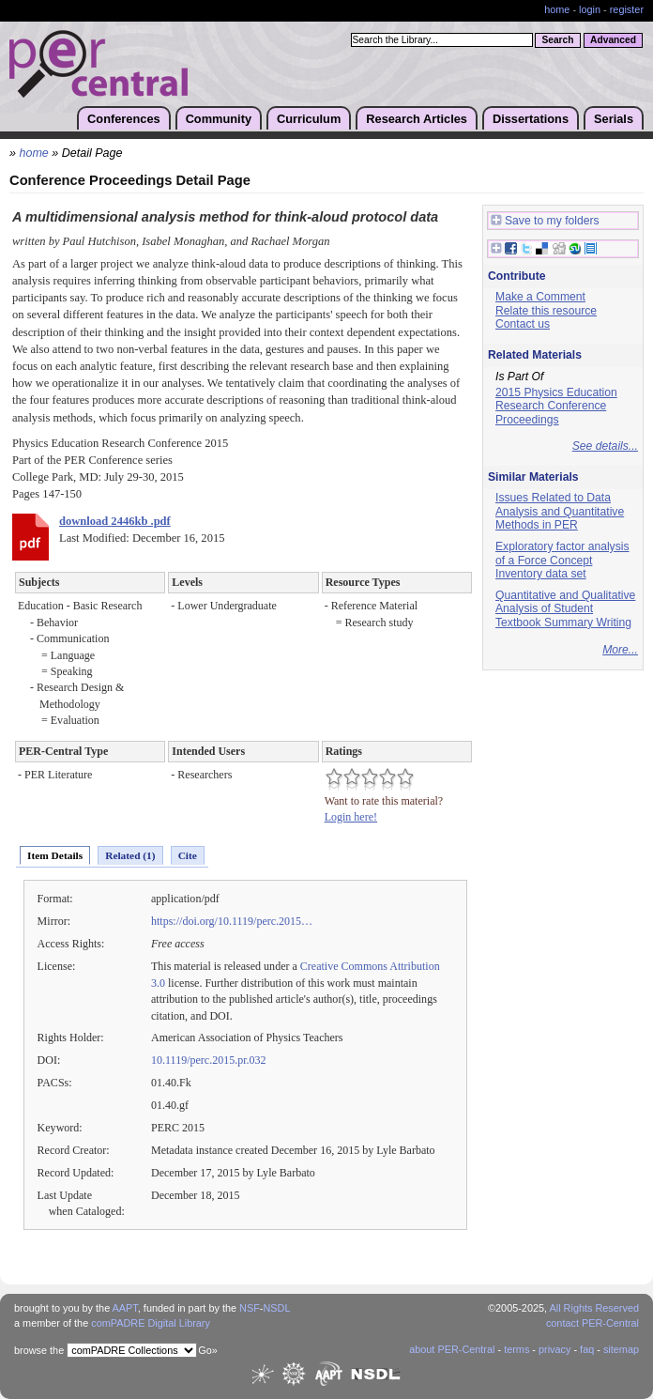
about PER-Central (451, 1349)
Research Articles (416, 119)
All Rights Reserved (595, 1308)
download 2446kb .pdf (115, 521)
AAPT (125, 1308)
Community (218, 119)
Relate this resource (546, 310)
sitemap (621, 1349)
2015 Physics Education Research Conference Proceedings (556, 406)
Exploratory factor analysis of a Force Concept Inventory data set (562, 560)
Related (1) (130, 855)
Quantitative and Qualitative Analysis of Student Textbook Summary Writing (565, 609)
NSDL (276, 1308)
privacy (554, 1349)
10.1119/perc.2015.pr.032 (208, 1060)
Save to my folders (545, 221)
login (589, 9)
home (556, 9)
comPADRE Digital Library (150, 1323)
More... (620, 649)
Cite (187, 855)
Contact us (522, 324)
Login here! (351, 816)
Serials (613, 119)
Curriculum (309, 119)
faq (587, 1349)
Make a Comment (540, 296)
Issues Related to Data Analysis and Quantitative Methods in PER (559, 511)
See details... (605, 446)
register (627, 9)
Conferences (123, 119)
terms (516, 1349)
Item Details (55, 855)
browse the (39, 1350)
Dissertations (531, 119)
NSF (249, 1308)
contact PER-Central (592, 1323)
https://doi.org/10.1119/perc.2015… (231, 921)
